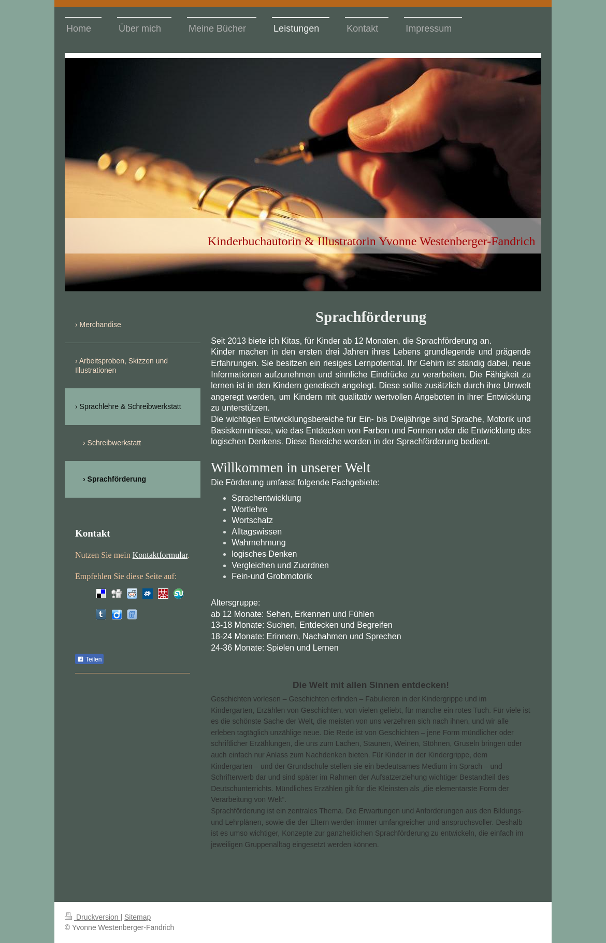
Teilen (89, 659)
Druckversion (92, 917)
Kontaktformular (160, 555)
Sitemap (137, 917)
